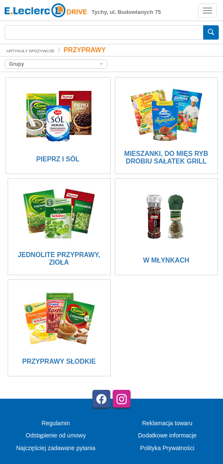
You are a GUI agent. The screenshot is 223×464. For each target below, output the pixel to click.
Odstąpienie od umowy (56, 435)
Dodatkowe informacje (167, 435)
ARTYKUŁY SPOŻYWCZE (30, 50)
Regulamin (56, 423)
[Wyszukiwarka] (104, 32)
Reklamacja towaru (167, 423)
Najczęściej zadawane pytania (55, 448)
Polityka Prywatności (167, 448)
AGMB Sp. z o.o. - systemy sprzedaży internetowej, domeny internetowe (127, 461)
